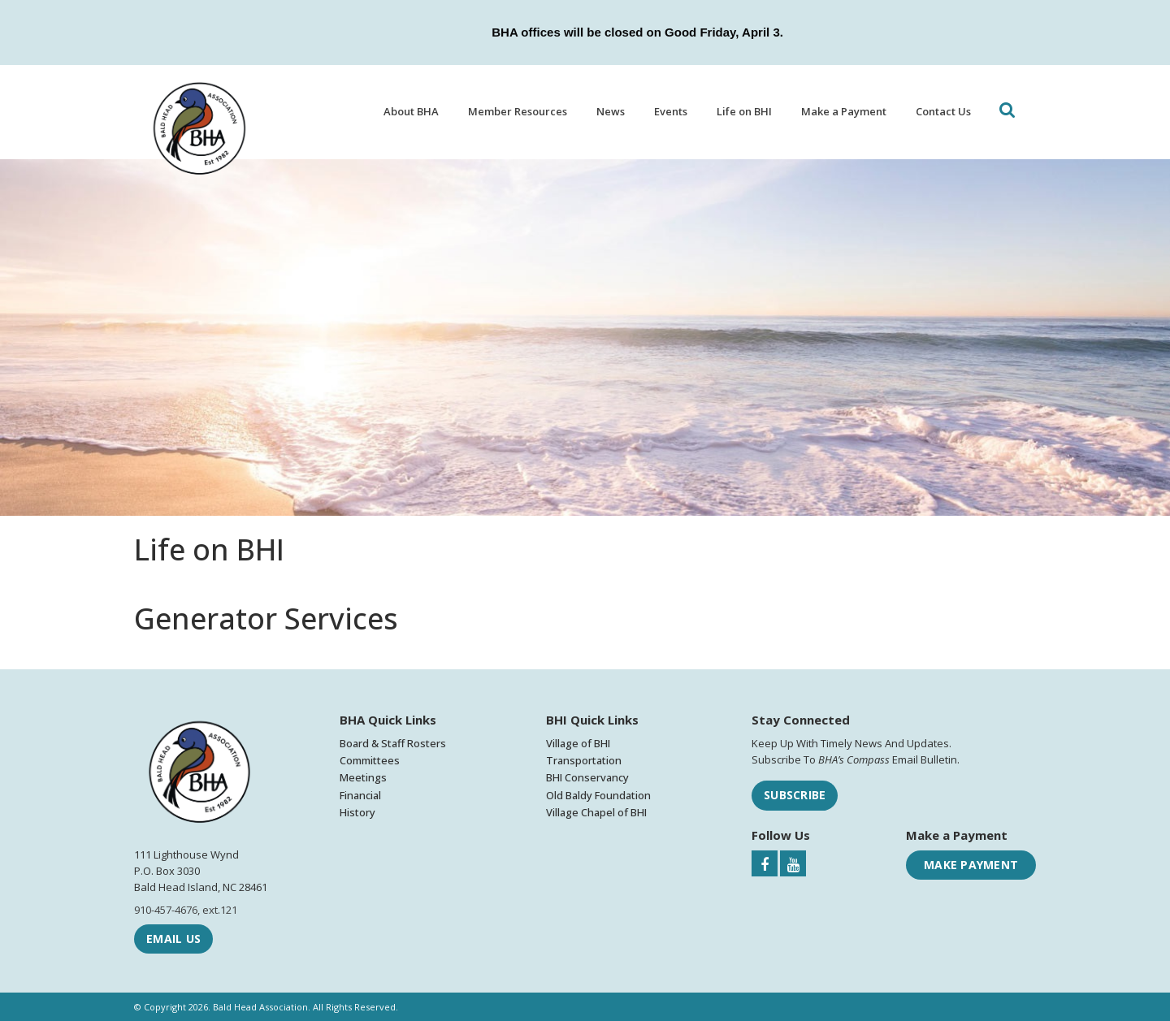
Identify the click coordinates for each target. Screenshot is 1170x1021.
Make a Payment (843, 111)
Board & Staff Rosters (393, 743)
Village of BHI (578, 743)
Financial (360, 795)
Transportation (584, 760)
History (357, 812)
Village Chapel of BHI (596, 812)
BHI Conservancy (587, 777)
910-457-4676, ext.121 (185, 909)
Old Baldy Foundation (598, 795)
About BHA (411, 111)
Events (670, 111)
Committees (370, 760)
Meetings (363, 777)
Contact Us (943, 111)
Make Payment (971, 864)
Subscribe (795, 795)
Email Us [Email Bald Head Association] (173, 938)
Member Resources (517, 111)
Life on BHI (744, 111)
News (610, 111)
